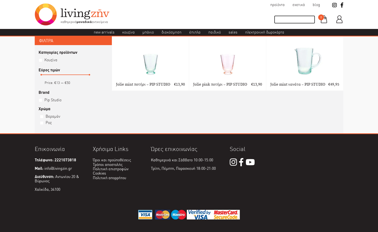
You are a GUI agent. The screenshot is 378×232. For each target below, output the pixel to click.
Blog (316, 4)
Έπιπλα (195, 32)
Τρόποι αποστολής (108, 164)
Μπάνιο (148, 32)
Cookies (99, 173)
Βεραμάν (53, 116)
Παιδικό (214, 32)
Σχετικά (298, 4)
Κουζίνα (128, 32)
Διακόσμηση (172, 32)
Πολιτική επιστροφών (110, 169)
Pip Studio (52, 100)
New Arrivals (104, 32)
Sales (233, 32)
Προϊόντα (277, 4)
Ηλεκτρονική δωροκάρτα (264, 32)
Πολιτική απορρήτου (109, 178)
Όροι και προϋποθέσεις (112, 160)
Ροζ (49, 122)
